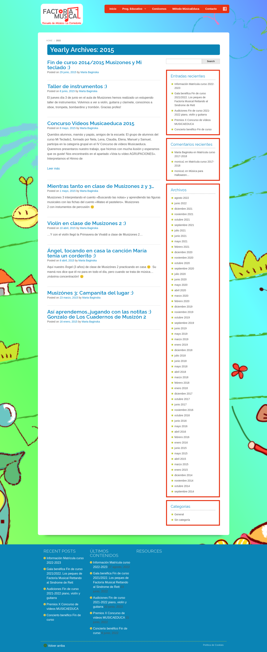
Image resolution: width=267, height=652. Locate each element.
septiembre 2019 (184, 322)
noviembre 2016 (183, 409)
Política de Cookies (213, 645)
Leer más (53, 168)
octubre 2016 (182, 415)
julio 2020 (180, 273)
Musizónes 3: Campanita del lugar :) (90, 293)
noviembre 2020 (183, 257)
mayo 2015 (180, 453)
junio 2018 (180, 360)
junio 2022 (180, 203)
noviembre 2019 (183, 312)
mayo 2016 (180, 426)
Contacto (211, 8)
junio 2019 (180, 328)
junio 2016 (180, 420)
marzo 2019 (181, 339)
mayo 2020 (180, 284)
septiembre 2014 (184, 491)
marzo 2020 (181, 295)
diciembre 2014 (183, 475)
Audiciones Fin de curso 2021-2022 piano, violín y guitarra (63, 593)
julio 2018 (180, 355)
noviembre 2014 (183, 480)
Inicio (113, 8)
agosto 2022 (181, 197)
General (179, 514)
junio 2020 (180, 279)
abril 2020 (180, 290)
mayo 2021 (180, 241)
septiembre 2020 (184, 268)
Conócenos (159, 8)
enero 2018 (181, 388)
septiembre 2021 (184, 225)
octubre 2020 (182, 263)
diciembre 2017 (183, 393)
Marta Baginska (89, 72)
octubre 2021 (182, 219)
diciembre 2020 (183, 252)
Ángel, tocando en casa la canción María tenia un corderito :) (97, 253)
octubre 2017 (182, 399)
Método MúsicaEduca (185, 8)
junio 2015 (180, 447)
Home (49, 40)
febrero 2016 (181, 437)
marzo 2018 (181, 377)
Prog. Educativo (132, 8)
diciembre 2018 (183, 350)
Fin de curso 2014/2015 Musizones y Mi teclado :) (94, 64)
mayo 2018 (180, 366)
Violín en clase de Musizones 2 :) (86, 223)
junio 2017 (180, 404)
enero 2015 (181, 469)
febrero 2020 (181, 301)
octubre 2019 (182, 317)
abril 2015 (180, 458)
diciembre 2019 (183, 306)
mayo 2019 (180, 333)
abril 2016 (180, 431)
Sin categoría (182, 519)
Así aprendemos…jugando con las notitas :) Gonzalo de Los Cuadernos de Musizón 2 (99, 314)
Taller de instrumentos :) (77, 86)
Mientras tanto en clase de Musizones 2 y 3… (100, 186)
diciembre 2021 (183, 208)
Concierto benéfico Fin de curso (193, 129)
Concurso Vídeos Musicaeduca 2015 (90, 123)
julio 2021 (180, 230)
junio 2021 (180, 235)
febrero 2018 (181, 382)
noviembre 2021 (183, 214)
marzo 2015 (181, 464)
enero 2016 (181, 442)
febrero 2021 (181, 246)
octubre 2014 (182, 486)
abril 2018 (180, 371)
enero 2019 (181, 344)
